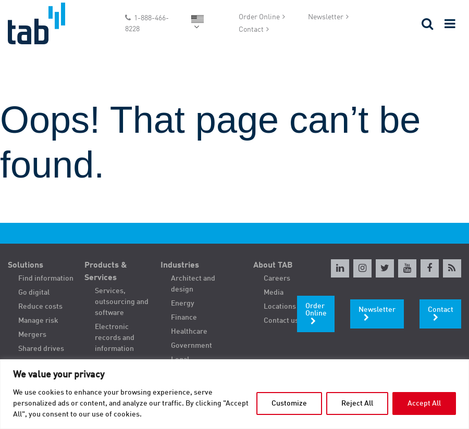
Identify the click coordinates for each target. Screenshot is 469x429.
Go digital (34, 292)
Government (191, 345)
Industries (180, 265)
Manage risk (38, 320)
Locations (280, 306)
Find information (45, 278)
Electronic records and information (114, 337)
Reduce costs (40, 306)
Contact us (281, 320)
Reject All (357, 403)
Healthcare (189, 331)
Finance (184, 317)
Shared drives (41, 348)
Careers (277, 278)
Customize (289, 403)
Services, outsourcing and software (122, 302)
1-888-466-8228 (147, 24)
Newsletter (325, 17)
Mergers (32, 334)
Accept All (424, 403)
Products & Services (105, 271)
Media (273, 292)
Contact (251, 29)
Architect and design (193, 284)
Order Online (259, 17)
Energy (182, 303)
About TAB (273, 265)
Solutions (25, 265)
